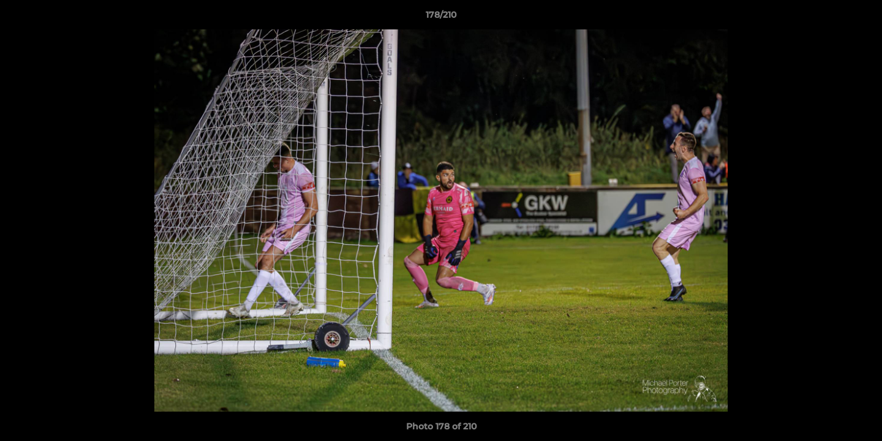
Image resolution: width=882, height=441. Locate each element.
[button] (860, 17)
